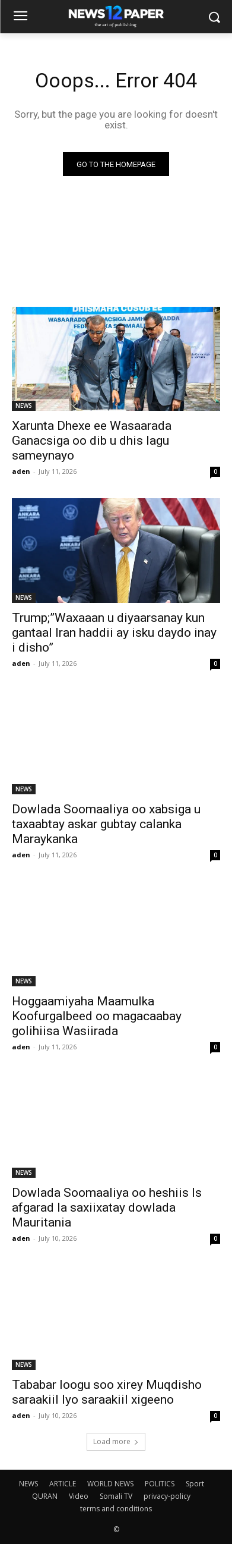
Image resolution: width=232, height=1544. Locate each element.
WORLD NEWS (110, 1484)
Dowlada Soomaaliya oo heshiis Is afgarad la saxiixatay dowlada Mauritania (107, 1207)
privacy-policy (167, 1496)
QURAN (45, 1496)
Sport (195, 1484)
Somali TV (116, 1496)
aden (21, 471)
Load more (116, 1441)
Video (78, 1496)
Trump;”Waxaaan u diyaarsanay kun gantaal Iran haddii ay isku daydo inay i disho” (114, 633)
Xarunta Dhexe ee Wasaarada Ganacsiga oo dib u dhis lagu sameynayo (91, 441)
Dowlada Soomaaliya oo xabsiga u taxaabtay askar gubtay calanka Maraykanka (106, 824)
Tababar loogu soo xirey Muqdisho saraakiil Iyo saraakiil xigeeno (107, 1392)
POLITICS (159, 1484)
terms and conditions (116, 1509)
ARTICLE (62, 1484)
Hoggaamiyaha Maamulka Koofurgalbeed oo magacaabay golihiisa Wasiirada (97, 1016)
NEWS (23, 405)
